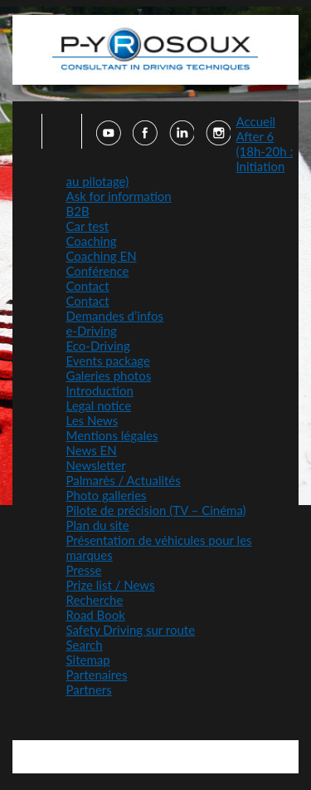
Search (84, 644)
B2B (78, 211)
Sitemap (88, 659)
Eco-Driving (98, 345)
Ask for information (119, 196)
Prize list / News (110, 584)
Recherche (95, 599)
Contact (87, 285)
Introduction (100, 390)
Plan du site (97, 525)
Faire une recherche (56, 131)
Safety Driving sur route (131, 629)
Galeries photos (109, 375)
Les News (92, 420)
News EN (91, 450)
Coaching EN (101, 255)
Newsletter (96, 465)
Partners (89, 689)
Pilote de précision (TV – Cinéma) (156, 510)
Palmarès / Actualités (123, 480)
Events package (108, 360)
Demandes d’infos (115, 315)
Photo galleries (106, 495)
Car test (87, 225)
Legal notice (99, 405)
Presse (84, 569)
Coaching (91, 240)
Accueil (256, 121)
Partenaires (97, 674)
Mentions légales (112, 435)
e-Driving (91, 330)
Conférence (97, 270)
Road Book (95, 614)
